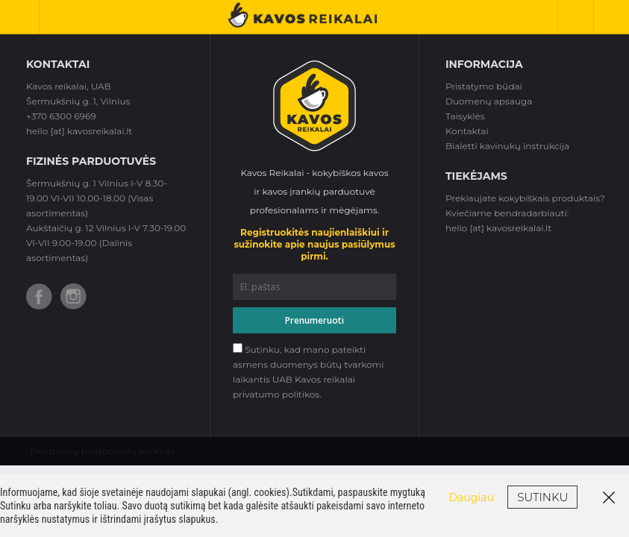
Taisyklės (465, 116)
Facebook (39, 296)
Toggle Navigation (25, 17)
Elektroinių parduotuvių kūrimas (102, 450)
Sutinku (542, 497)
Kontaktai (467, 130)
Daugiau (471, 497)
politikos (300, 394)
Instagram (73, 296)
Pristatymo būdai (483, 86)
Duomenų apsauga (488, 101)
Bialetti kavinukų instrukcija (507, 145)
